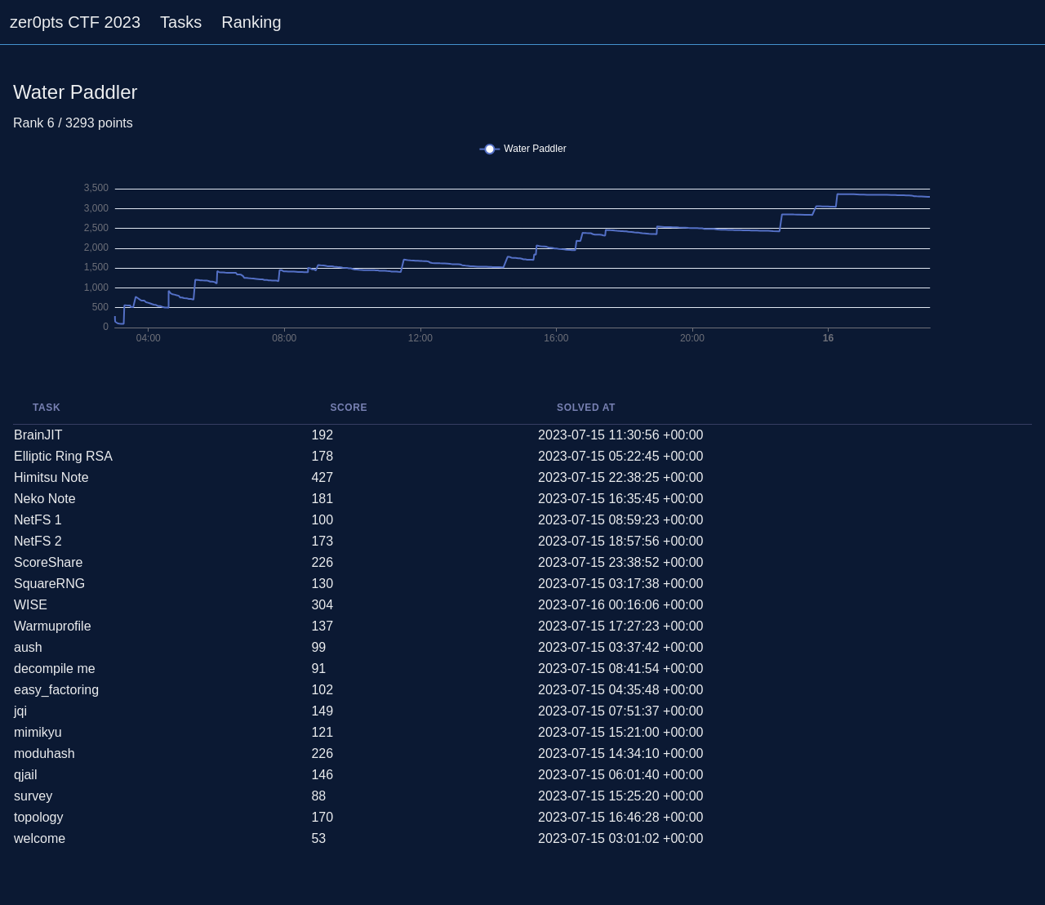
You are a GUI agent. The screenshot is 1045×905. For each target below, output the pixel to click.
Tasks (181, 22)
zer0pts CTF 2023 (75, 22)
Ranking (251, 22)
